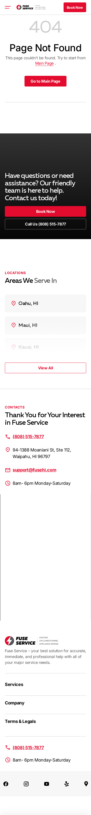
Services (14, 684)
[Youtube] (47, 784)
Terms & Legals (20, 721)
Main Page (44, 63)
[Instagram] (26, 784)
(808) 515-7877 (28, 436)
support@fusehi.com (34, 469)
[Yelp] (67, 784)
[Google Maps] (86, 784)
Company (15, 702)
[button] (75, 7)
